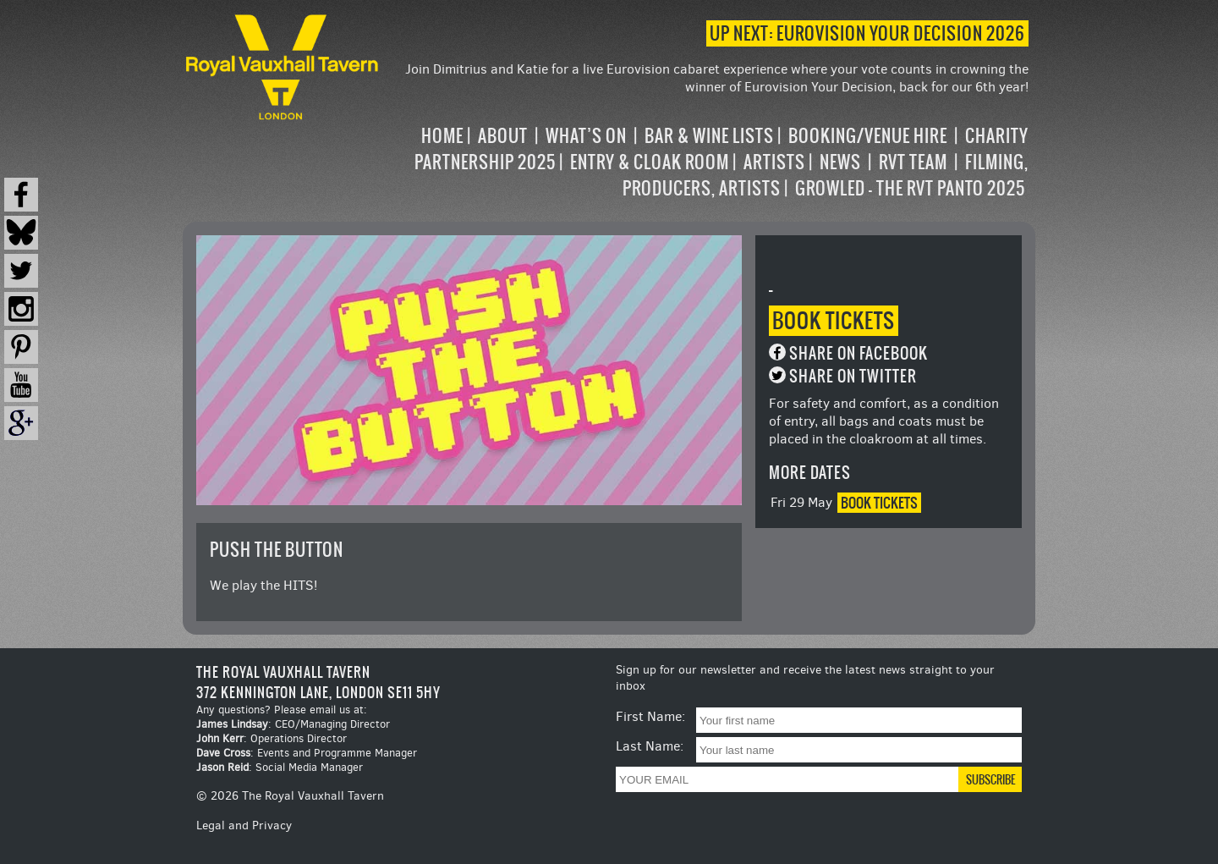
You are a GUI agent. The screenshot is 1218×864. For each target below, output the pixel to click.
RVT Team (913, 162)
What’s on (586, 136)
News (840, 162)
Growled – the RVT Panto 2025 (910, 188)
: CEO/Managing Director (293, 724)
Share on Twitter (853, 376)
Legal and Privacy (244, 825)
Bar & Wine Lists (709, 136)
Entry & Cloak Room (649, 162)
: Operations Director (271, 738)
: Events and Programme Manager (306, 753)
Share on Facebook (858, 353)
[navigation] (705, 162)
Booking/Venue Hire (867, 136)
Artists (774, 162)
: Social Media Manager (279, 767)
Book (833, 320)
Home (442, 136)
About (503, 136)
